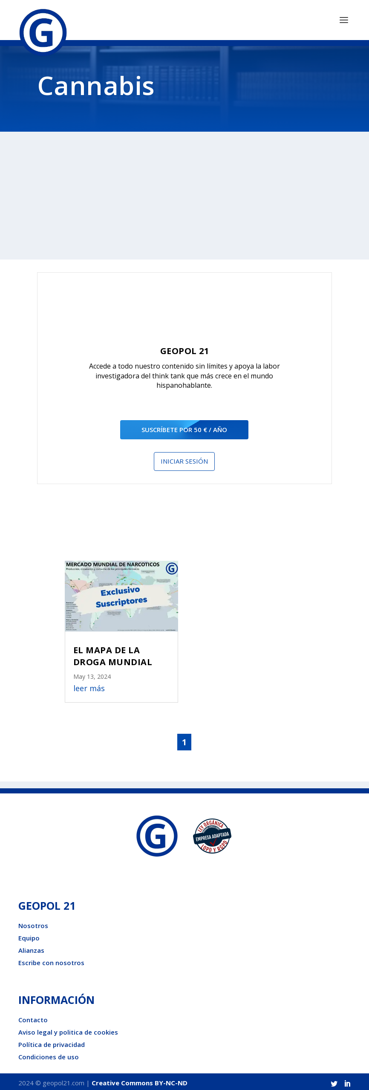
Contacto (33, 1016)
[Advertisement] (184, 193)
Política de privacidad (51, 1041)
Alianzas (31, 947)
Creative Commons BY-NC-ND (139, 1080)
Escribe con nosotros (51, 959)
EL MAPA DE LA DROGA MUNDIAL (113, 653)
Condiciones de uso (48, 1054)
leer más (89, 686)
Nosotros (33, 922)
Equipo (29, 935)
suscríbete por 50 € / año (184, 426)
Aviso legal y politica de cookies (68, 1029)
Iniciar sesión (184, 458)
